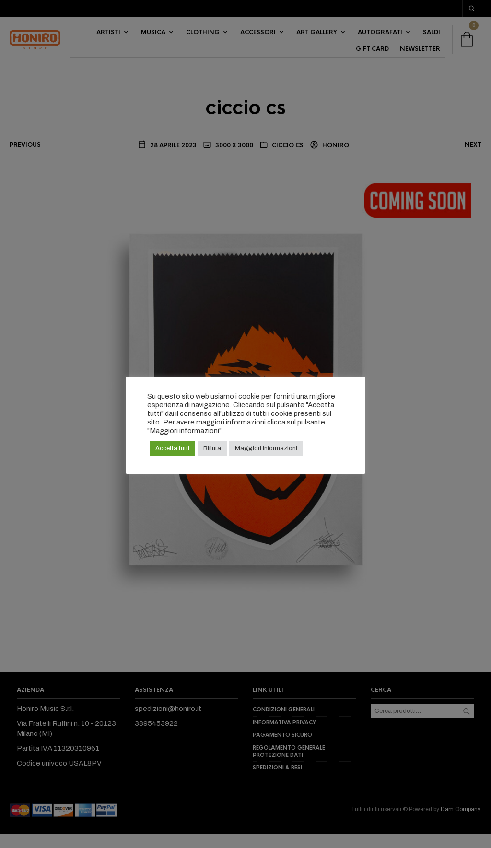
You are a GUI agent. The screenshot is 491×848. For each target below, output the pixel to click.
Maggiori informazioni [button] (266, 448)
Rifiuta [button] (212, 448)
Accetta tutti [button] (172, 448)
